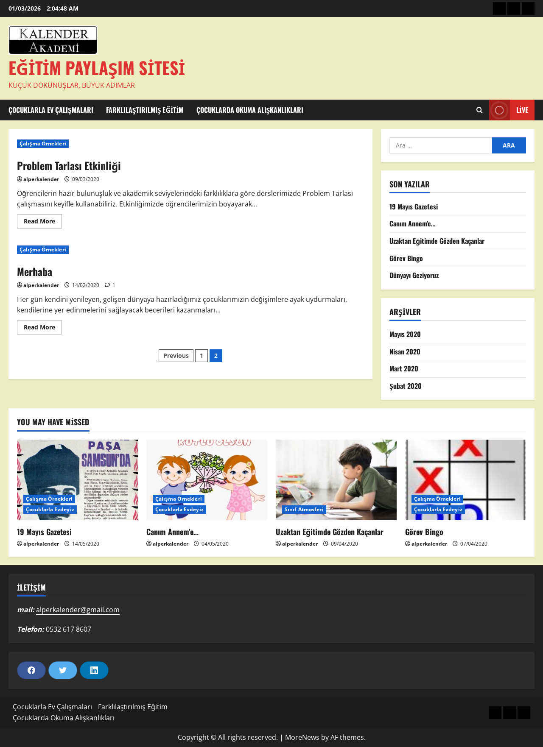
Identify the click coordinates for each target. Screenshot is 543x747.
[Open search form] (479, 110)
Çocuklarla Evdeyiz (50, 509)
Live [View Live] (508, 110)
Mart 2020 (403, 368)
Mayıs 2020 (405, 334)
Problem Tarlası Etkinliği (69, 165)
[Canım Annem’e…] (206, 480)
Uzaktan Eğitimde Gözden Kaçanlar (436, 241)
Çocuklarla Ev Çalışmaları (50, 110)
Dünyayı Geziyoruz (414, 275)
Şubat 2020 (405, 386)
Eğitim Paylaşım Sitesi (96, 67)
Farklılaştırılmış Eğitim (145, 110)
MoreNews (302, 737)
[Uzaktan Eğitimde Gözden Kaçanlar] (336, 480)
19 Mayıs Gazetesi (413, 206)
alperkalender (41, 179)
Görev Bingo (406, 258)
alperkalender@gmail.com (78, 609)
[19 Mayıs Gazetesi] (77, 480)
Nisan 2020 (404, 351)
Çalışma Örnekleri (43, 143)
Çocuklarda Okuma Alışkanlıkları (250, 110)
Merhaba (34, 271)
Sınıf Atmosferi (304, 509)
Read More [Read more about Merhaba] (43, 328)
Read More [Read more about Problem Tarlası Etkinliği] (43, 223)
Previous (176, 355)
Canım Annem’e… (412, 223)
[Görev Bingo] (465, 480)
